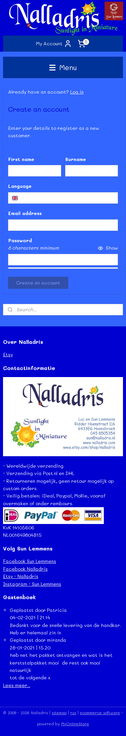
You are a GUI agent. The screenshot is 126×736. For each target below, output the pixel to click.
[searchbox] (63, 197)
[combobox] (63, 197)
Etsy (8, 354)
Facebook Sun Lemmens (29, 561)
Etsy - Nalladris (20, 576)
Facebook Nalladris (25, 569)
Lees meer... (16, 685)
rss (73, 712)
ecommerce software (100, 712)
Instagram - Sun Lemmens (32, 584)
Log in (77, 92)
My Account (54, 44)
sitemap (59, 712)
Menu (63, 67)
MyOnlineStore (75, 723)
